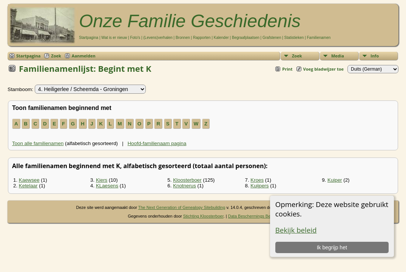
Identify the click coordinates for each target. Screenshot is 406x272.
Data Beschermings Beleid (252, 216)
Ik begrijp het (332, 247)
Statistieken (294, 38)
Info (374, 56)
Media (337, 56)
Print (287, 69)
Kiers (101, 180)
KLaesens (107, 186)
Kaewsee (29, 180)
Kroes (257, 180)
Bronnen (183, 38)
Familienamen (318, 38)
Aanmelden (84, 56)
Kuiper (334, 180)
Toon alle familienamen (37, 143)
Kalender (221, 38)
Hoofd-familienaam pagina (157, 143)
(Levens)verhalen (158, 38)
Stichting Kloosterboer (203, 216)
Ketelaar (28, 186)
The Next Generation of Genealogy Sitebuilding (181, 207)
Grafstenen (271, 38)
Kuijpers (259, 186)
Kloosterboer (187, 180)
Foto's (135, 38)
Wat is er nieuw (114, 38)
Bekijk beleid (296, 230)
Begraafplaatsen (245, 38)
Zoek (297, 56)
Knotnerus (184, 186)
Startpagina (88, 38)
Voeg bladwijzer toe (323, 69)
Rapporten (202, 38)
